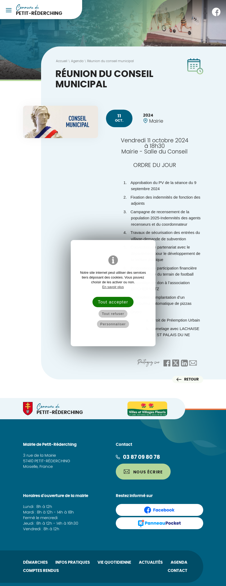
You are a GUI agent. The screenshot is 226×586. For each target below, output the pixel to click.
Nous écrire (143, 471)
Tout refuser (113, 314)
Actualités (151, 562)
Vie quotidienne (114, 562)
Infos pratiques (72, 562)
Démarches (35, 562)
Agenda (179, 562)
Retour (187, 379)
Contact (177, 571)
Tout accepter (113, 302)
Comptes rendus (41, 571)
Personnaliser (113, 324)
